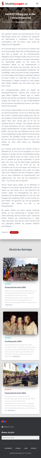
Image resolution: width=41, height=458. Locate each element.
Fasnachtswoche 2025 (15, 287)
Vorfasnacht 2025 (13, 341)
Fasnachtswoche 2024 (15, 393)
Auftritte (14, 232)
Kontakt (33, 448)
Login (26, 448)
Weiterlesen (9, 305)
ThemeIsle (27, 453)
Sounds (18, 448)
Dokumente (8, 448)
